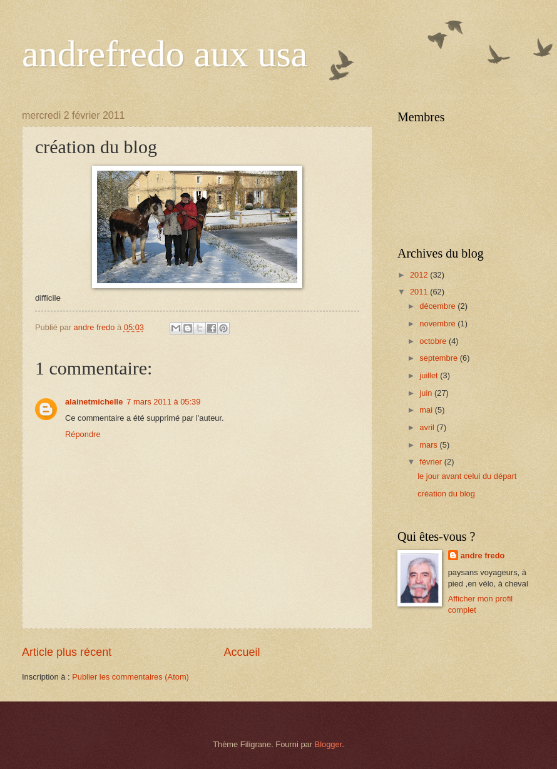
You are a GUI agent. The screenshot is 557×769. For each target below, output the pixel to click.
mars (429, 445)
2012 (420, 274)
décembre (438, 306)
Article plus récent (66, 652)
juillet (429, 375)
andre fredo (483, 555)
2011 (420, 291)
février (431, 461)
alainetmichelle (94, 401)
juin (426, 393)
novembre (438, 323)
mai (426, 410)
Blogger (328, 744)
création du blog (446, 493)
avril (427, 427)
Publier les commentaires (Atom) (130, 676)
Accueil (242, 652)
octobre (434, 341)
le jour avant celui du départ (466, 476)
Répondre (83, 434)
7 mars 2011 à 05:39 (163, 401)
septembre (439, 358)
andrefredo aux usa (164, 53)
